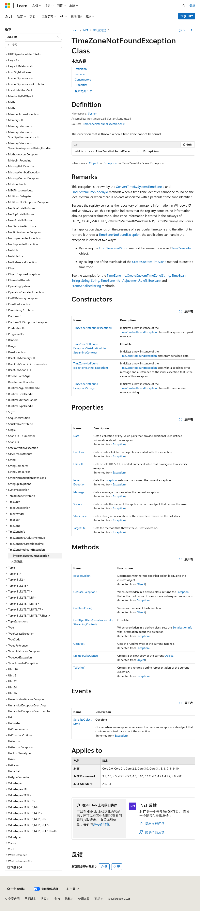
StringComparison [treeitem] (19, 472)
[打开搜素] (184, 5)
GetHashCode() (82, 608)
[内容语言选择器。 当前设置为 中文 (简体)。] (16, 889)
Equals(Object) (82, 576)
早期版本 (30, 898)
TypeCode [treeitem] (14, 639)
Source (77, 504)
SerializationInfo (182, 627)
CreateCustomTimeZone (149, 261)
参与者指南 (101, 824)
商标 (97, 898)
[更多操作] (191, 30)
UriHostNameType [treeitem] (19, 753)
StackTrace (80, 516)
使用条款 (84, 898)
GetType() (79, 644)
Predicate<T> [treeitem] (16, 328)
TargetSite (79, 528)
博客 (43, 898)
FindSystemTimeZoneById (90, 192)
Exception (110, 163)
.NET (85, 30)
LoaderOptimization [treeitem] (20, 78)
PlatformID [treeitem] (14, 316)
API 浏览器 (99, 30)
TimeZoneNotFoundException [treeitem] (30, 555)
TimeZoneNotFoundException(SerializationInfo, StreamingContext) (89, 348)
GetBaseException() (85, 592)
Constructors (83, 79)
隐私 (68, 898)
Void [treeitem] (11, 849)
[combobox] (33, 37)
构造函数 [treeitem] (17, 561)
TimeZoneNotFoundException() (92, 328)
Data (76, 436)
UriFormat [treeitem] (14, 741)
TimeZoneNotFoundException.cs (102, 124)
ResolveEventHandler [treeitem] (21, 382)
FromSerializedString (113, 248)
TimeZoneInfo (181, 248)
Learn (75, 30)
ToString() (79, 667)
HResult (78, 464)
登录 (192, 5)
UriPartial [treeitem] (13, 771)
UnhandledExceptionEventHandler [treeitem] (29, 711)
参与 (57, 898)
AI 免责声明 (12, 898)
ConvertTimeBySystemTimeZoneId (140, 186)
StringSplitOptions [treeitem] (19, 484)
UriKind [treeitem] (12, 759)
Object (93, 163)
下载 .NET (187, 16)
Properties (81, 85)
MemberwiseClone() (85, 655)
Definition (81, 69)
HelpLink (78, 452)
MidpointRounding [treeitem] (19, 160)
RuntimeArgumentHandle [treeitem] (24, 388)
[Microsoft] (7, 5)
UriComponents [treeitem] (18, 729)
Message (78, 492)
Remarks (80, 74)
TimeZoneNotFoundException (119, 234)
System (92, 113)
